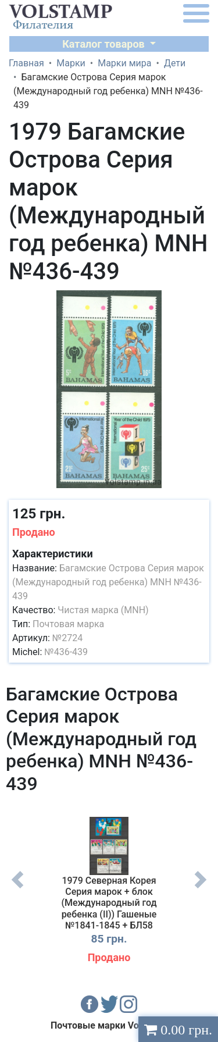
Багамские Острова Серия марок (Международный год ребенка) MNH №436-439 (108, 582)
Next (200, 888)
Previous (17, 888)
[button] (199, 300)
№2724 (67, 637)
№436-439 (66, 651)
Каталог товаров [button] (104, 44)
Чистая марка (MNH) (103, 610)
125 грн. (38, 514)
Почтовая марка (68, 624)
